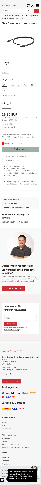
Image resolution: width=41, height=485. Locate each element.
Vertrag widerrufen (11, 381)
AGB (3, 425)
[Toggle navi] (37, 5)
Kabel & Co (24, 16)
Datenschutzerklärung (11, 330)
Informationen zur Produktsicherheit (17, 207)
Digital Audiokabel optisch (10, 18)
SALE (36, 10)
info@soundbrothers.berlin (17, 370)
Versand (5, 422)
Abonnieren (10, 324)
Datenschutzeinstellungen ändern (14, 470)
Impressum (6, 432)
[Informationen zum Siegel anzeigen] (34, 481)
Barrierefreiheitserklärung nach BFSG (15, 447)
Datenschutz (6, 429)
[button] (33, 5)
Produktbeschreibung (11, 199)
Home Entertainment (12, 16)
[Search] (17, 11)
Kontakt (4, 441)
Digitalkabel (34, 16)
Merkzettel (6, 461)
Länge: (5, 79)
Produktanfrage (20, 149)
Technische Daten (10, 203)
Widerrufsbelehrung (9, 435)
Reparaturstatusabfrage (10, 438)
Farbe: (4, 95)
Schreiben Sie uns (13, 288)
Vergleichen (6, 464)
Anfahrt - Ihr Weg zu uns (10, 444)
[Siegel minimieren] (37, 469)
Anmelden (5, 458)
